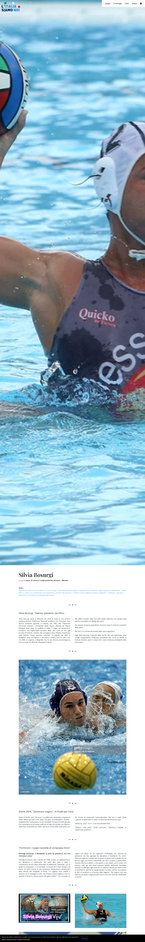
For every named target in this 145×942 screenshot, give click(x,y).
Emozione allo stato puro (63, 593)
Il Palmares (111, 593)
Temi (127, 3)
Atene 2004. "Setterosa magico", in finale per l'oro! (73, 590)
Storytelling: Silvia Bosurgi (46, 595)
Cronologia (117, 3)
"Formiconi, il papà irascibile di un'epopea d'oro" (106, 590)
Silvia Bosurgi (33, 595)
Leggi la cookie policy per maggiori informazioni (16, 939)
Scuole (134, 3)
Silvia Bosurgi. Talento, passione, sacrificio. (32, 590)
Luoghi (107, 3)
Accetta (84, 938)
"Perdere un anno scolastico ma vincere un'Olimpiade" (90, 593)
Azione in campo (51, 590)
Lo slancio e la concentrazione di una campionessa (38, 593)
